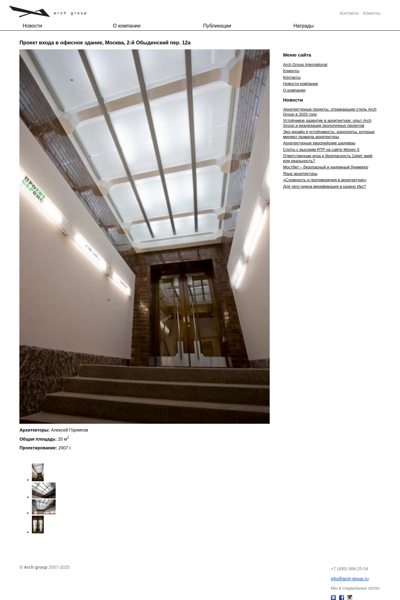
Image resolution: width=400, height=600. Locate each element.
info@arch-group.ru (350, 578)
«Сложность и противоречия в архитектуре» (325, 180)
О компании (126, 25)
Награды (303, 25)
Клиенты (371, 13)
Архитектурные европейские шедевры (319, 143)
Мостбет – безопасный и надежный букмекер (325, 167)
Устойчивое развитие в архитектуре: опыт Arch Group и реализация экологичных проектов (327, 123)
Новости (32, 25)
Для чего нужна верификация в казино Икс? (324, 186)
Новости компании (300, 83)
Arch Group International (305, 64)
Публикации (217, 25)
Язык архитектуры (300, 173)
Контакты (349, 13)
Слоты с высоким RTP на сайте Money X (321, 149)
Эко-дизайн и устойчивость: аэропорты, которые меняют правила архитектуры (329, 134)
